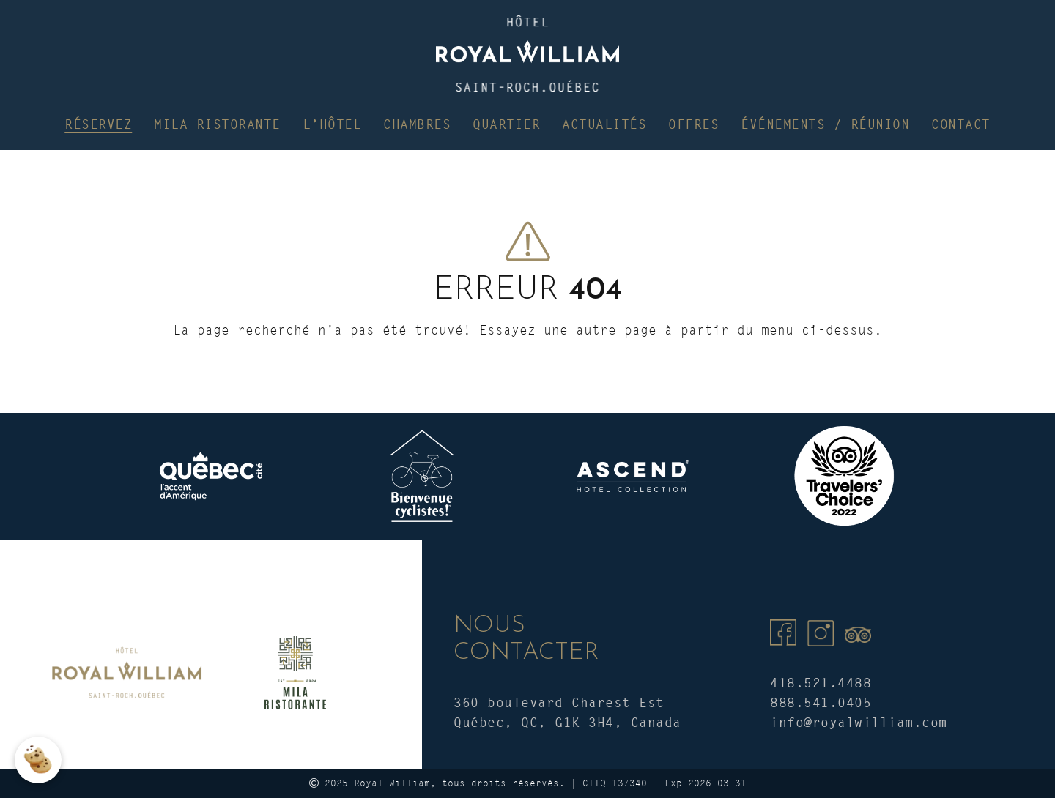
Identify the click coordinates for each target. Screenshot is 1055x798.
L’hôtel (332, 124)
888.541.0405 (820, 702)
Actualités (604, 124)
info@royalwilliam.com (858, 722)
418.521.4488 (820, 682)
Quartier (506, 124)
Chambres (417, 124)
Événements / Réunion (825, 124)
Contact (961, 124)
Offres (693, 124)
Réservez (98, 124)
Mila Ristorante (217, 124)
